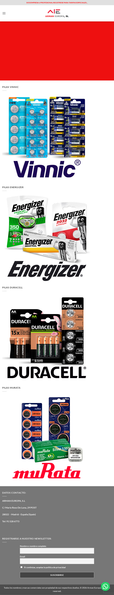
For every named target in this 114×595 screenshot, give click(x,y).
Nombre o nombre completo (33, 546)
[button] (4, 13)
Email (22, 556)
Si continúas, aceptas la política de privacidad (43, 567)
